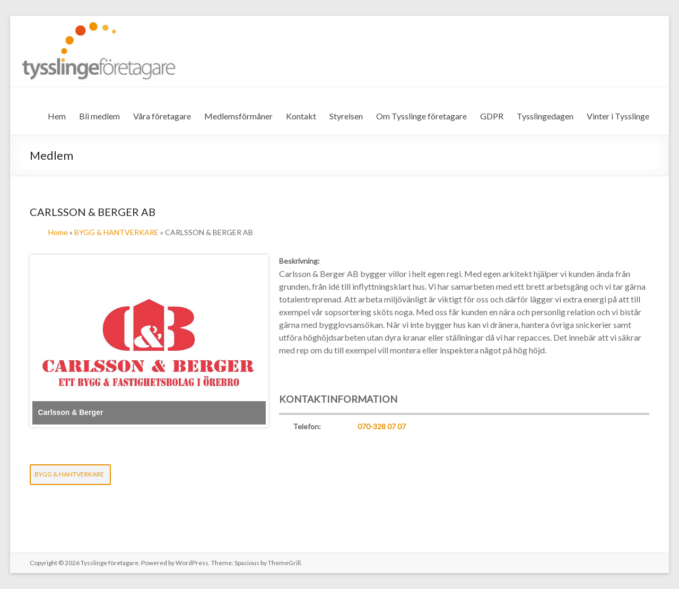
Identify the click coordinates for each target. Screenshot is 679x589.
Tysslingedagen (545, 116)
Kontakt (301, 116)
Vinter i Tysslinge (618, 116)
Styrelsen (346, 116)
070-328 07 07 (382, 426)
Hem (57, 116)
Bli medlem (99, 116)
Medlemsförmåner (238, 116)
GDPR (491, 116)
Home (58, 232)
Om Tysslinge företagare (421, 116)
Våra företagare (162, 116)
